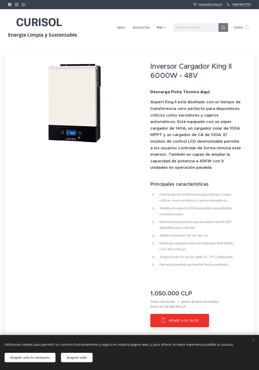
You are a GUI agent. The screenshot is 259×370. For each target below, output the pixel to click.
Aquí (205, 91)
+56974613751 (241, 4)
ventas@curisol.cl (210, 4)
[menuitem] (124, 27)
